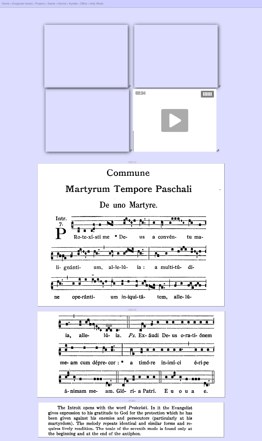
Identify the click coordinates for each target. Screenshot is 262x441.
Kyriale (73, 3)
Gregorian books (22, 3)
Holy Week (96, 3)
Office (83, 3)
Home (6, 3)
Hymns (62, 3)
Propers (40, 3)
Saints (51, 3)
